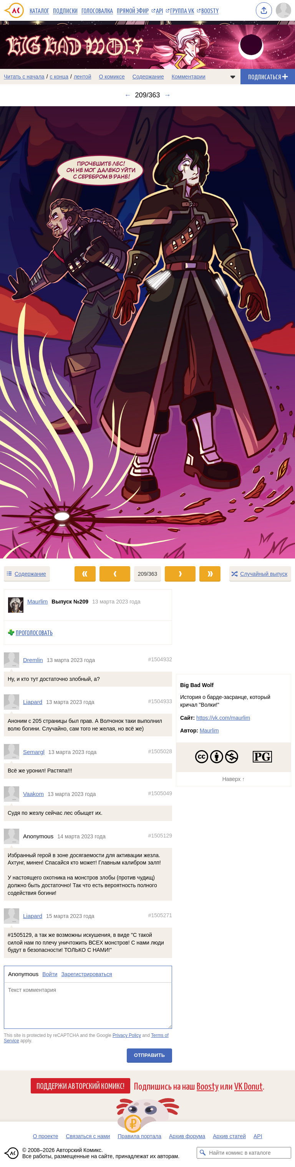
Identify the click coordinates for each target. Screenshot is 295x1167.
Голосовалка (97, 10)
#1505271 (160, 916)
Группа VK (182, 10)
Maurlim (209, 730)
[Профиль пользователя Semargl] (13, 752)
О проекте (45, 1136)
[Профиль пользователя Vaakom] (13, 794)
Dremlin (33, 660)
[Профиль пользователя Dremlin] (13, 660)
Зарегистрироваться (86, 974)
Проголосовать (34, 633)
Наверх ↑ (233, 779)
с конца (59, 77)
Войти (49, 974)
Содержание (148, 77)
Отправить (149, 1055)
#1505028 (160, 751)
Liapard (32, 702)
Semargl (34, 752)
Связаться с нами (88, 1136)
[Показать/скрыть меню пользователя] (283, 10)
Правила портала (139, 1136)
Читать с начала (24, 77)
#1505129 (160, 836)
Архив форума (187, 1136)
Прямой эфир (133, 10)
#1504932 (160, 659)
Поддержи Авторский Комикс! (80, 1085)
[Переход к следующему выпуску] (147, 332)
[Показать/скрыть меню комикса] (232, 76)
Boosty (210, 10)
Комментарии (189, 77)
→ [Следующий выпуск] (167, 95)
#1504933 (160, 702)
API (159, 10)
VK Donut (248, 1086)
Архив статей (229, 1136)
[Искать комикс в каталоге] (202, 1152)
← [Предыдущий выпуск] (127, 95)
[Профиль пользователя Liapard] (13, 702)
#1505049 (160, 794)
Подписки (65, 10)
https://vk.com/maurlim (223, 718)
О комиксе (111, 77)
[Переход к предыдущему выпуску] (37, 332)
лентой (82, 77)
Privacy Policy (127, 1035)
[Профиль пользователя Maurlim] (15, 605)
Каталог (39, 10)
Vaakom (33, 794)
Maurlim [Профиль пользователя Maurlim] (37, 601)
